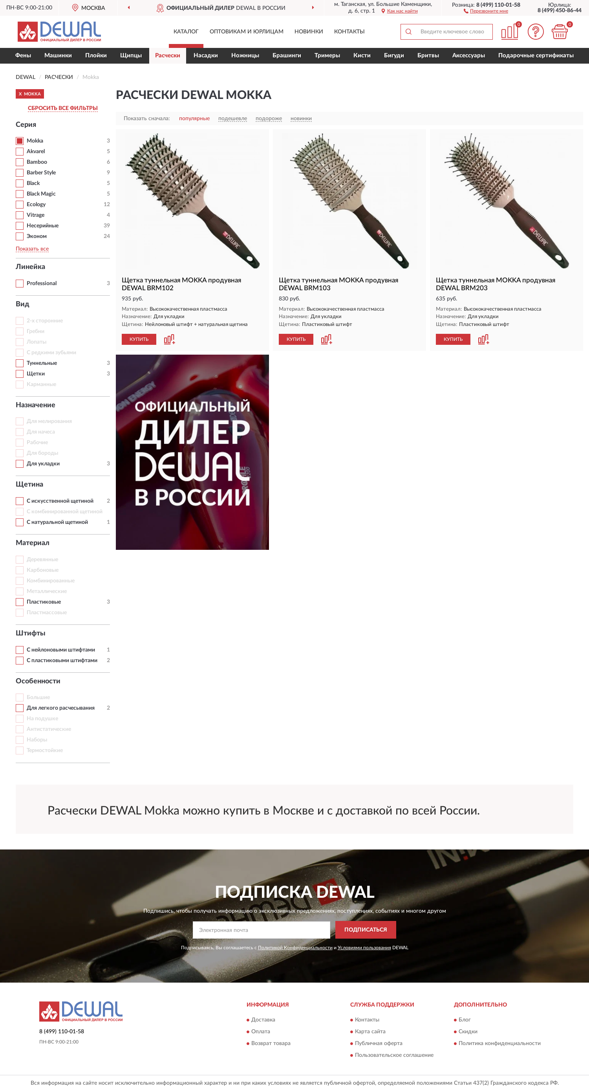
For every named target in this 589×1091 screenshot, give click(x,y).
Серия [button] (26, 124)
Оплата (260, 1032)
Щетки (36, 374)
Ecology (36, 204)
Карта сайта (370, 1032)
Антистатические (49, 729)
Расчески (167, 56)
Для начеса (41, 432)
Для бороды (42, 453)
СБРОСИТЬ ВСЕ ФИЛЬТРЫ (63, 108)
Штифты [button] (31, 633)
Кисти (362, 56)
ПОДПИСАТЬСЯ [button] (365, 930)
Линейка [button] (30, 267)
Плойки (96, 56)
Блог (465, 1020)
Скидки (468, 1032)
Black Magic (41, 194)
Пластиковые (44, 602)
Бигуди (394, 56)
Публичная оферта (378, 1044)
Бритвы (428, 56)
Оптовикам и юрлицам (247, 32)
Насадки (206, 56)
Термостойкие (45, 750)
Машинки (58, 56)
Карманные (41, 384)
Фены (23, 56)
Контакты (349, 32)
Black (33, 183)
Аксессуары (468, 56)
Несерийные (43, 226)
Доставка (263, 1020)
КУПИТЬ (139, 339)
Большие (38, 697)
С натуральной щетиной (57, 522)
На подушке (42, 718)
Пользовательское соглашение (394, 1055)
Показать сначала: (147, 118)
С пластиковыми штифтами (62, 660)
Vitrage (35, 215)
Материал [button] (32, 543)
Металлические (47, 591)
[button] (486, 10)
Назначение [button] (35, 405)
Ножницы (245, 56)
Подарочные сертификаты (536, 56)
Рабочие (37, 442)
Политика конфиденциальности (500, 1044)
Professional (42, 283)
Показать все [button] (32, 249)
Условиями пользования (364, 947)
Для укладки (43, 464)
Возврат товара (271, 1044)
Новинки (308, 32)
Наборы (37, 740)
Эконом (37, 236)
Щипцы (131, 56)
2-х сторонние (45, 321)
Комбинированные (51, 581)
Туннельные (42, 363)
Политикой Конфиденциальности (295, 947)
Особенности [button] (38, 681)
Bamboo (37, 162)
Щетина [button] (29, 484)
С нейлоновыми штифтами (61, 650)
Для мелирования (49, 421)
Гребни (35, 331)
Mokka (35, 141)
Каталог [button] (186, 32)
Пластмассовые (47, 612)
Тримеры (327, 56)
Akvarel (36, 151)
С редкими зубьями (51, 352)
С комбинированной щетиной (64, 511)
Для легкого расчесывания (61, 708)
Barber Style (41, 173)
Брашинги (287, 56)
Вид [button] (22, 304)
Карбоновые (43, 570)
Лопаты (36, 342)
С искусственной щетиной (60, 501)
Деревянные (42, 559)
